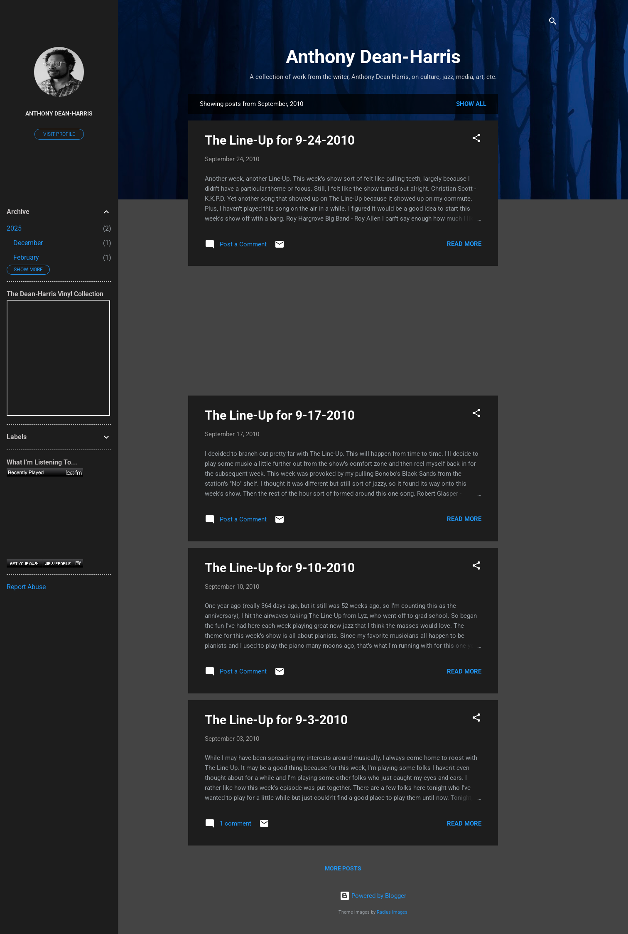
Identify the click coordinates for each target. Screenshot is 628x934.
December (28, 243)
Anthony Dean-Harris (373, 57)
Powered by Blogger (373, 896)
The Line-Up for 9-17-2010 (280, 415)
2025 (14, 228)
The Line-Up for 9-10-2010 (280, 567)
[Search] (553, 22)
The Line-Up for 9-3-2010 (276, 720)
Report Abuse (26, 587)
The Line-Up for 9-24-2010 (280, 140)
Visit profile (59, 134)
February (26, 257)
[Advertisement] (531, 218)
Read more (464, 244)
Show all (471, 104)
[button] (476, 139)
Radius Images (392, 912)
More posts (343, 868)
